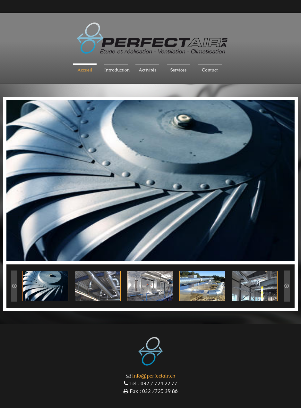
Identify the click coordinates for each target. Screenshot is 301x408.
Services (178, 70)
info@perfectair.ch (153, 376)
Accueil (84, 70)
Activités (147, 70)
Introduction (116, 70)
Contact (210, 70)
